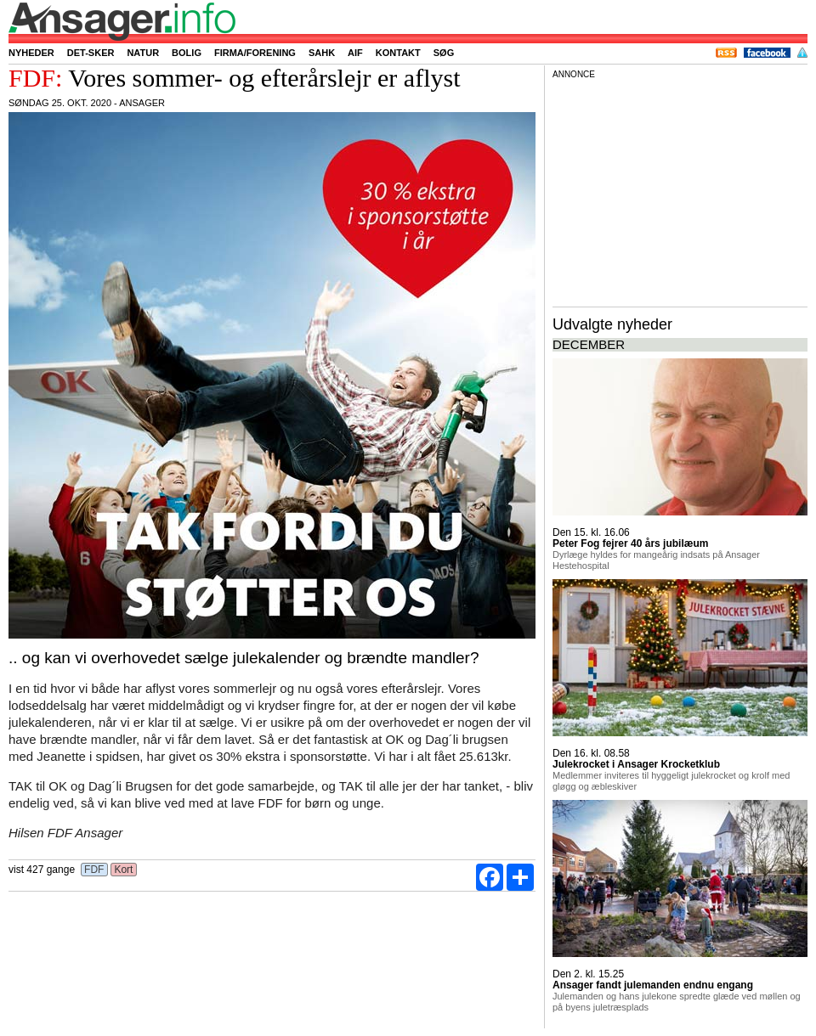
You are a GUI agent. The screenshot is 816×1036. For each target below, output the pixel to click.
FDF (94, 870)
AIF (355, 53)
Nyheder (31, 53)
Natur (143, 53)
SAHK (322, 53)
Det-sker (91, 53)
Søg (444, 53)
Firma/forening (255, 53)
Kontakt (398, 53)
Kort (123, 870)
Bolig (186, 53)
